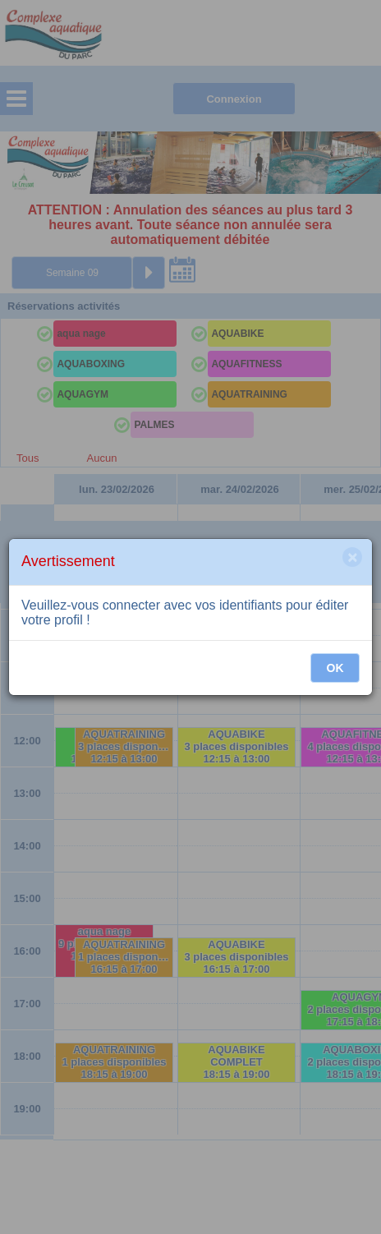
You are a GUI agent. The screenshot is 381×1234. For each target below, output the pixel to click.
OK (335, 668)
